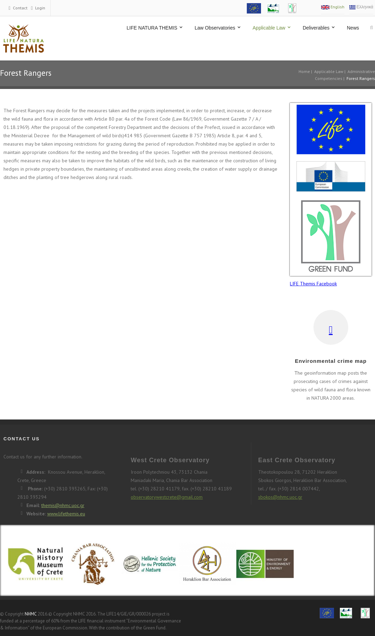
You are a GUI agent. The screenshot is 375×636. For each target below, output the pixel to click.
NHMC (30, 614)
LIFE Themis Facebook (313, 283)
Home (304, 71)
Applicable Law (328, 71)
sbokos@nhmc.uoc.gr (280, 497)
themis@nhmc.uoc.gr (62, 505)
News (353, 28)
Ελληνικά (361, 6)
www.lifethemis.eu (66, 514)
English (332, 6)
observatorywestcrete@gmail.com (167, 497)
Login (40, 7)
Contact (20, 7)
